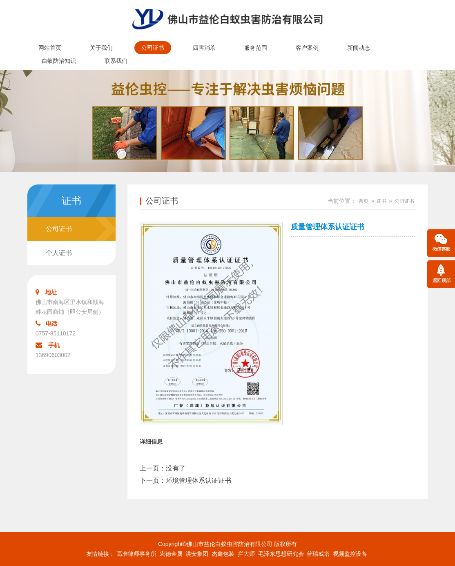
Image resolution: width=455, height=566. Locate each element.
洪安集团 (196, 553)
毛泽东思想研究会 (281, 553)
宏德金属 (171, 553)
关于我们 (101, 47)
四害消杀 (204, 47)
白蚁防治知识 (59, 61)
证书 (381, 201)
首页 (363, 201)
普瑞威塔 (318, 553)
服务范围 (255, 47)
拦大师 (246, 553)
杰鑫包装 (223, 553)
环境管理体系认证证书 (198, 480)
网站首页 (49, 47)
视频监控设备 (350, 553)
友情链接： (100, 553)
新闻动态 (358, 47)
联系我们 (116, 61)
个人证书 (59, 252)
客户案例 (307, 47)
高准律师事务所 (136, 553)
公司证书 (152, 47)
